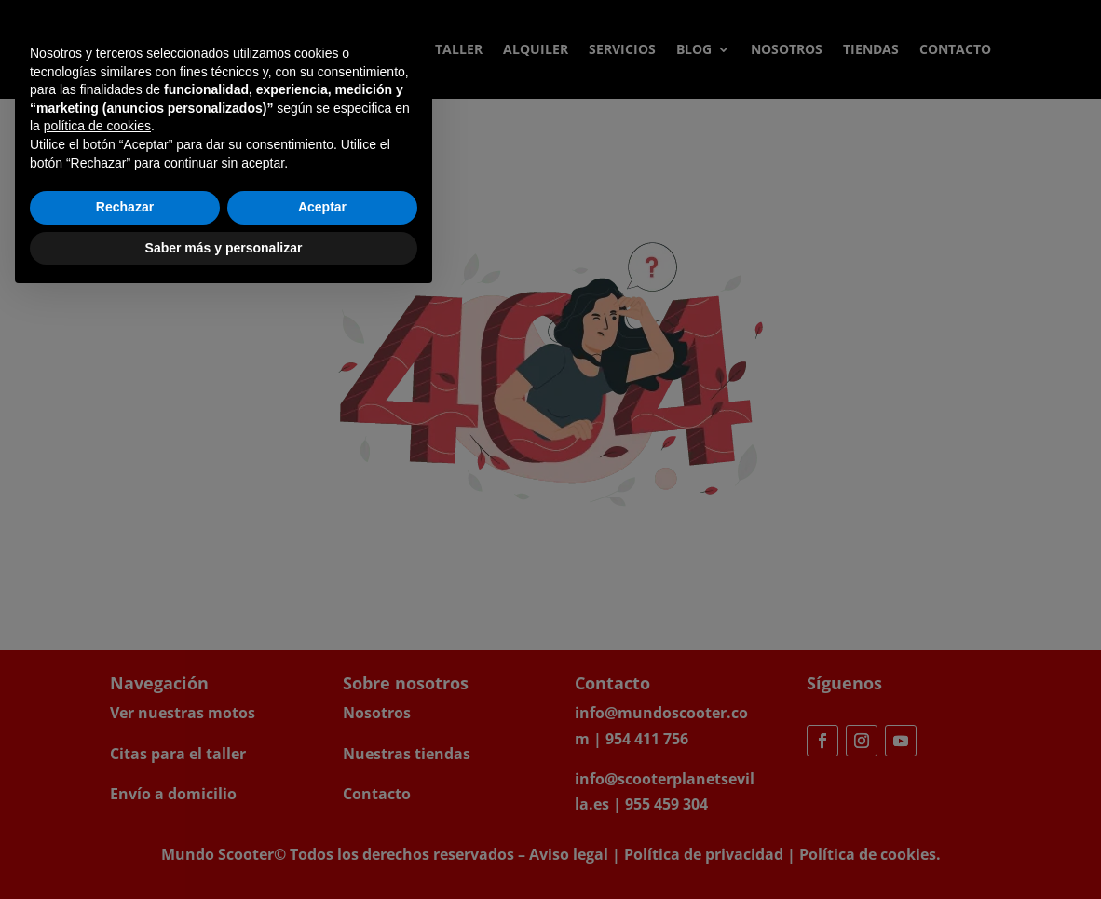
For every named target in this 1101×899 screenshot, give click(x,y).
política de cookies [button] (97, 726)
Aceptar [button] (322, 807)
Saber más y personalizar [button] (224, 847)
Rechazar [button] (125, 807)
